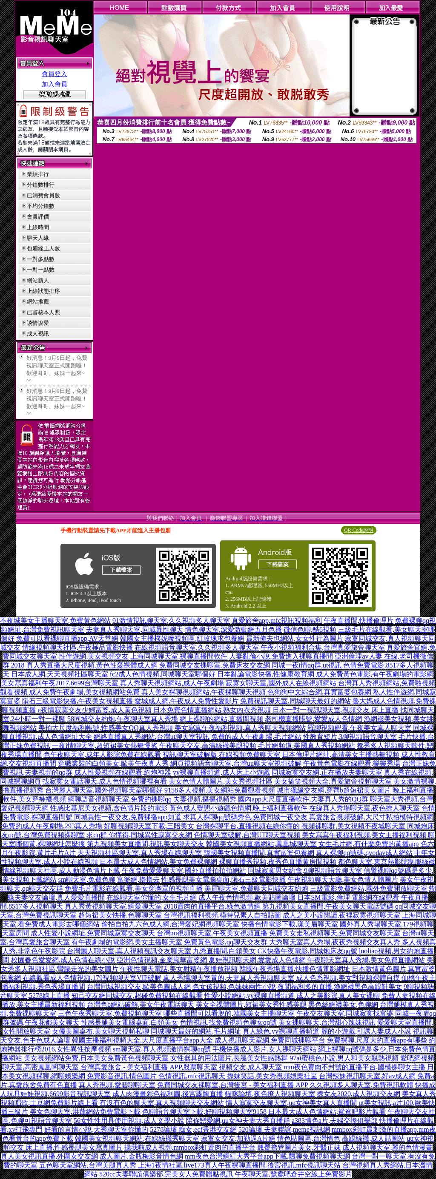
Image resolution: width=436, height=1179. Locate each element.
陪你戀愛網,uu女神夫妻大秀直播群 (238, 1120)
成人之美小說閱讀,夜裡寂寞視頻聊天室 (341, 915)
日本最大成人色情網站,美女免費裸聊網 (158, 861)
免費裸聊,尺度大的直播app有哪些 (377, 1040)
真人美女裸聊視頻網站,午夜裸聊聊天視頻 (203, 692)
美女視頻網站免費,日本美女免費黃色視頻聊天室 (96, 1058)
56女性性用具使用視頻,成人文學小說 (129, 1120)
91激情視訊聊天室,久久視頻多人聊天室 (171, 620)
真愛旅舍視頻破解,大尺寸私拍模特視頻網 (371, 817)
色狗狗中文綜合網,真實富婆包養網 (319, 692)
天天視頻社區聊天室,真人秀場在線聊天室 (139, 852)
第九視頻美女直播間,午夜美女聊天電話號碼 (327, 906)
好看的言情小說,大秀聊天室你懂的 (96, 1129)
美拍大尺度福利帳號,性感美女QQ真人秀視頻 (105, 727)
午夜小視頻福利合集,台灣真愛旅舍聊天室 (323, 647)
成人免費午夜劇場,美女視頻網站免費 (84, 692)
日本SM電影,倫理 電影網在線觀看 (348, 897)
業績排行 (38, 174)
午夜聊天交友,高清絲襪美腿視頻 (207, 745)
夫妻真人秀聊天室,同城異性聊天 (134, 629)
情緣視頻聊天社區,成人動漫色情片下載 (61, 870)
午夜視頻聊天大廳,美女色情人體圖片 (342, 879)
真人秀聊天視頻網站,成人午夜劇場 (172, 683)
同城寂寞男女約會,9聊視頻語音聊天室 (305, 870)
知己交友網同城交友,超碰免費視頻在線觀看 (137, 995)
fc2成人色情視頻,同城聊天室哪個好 (162, 674)
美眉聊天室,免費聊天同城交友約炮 (256, 888)
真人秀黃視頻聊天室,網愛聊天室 (113, 906)
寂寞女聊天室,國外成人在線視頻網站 (281, 683)
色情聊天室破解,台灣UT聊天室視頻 (247, 834)
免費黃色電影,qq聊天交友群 (225, 942)
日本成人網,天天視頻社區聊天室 (59, 674)
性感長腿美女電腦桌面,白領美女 (129, 1022)
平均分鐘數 (40, 206)
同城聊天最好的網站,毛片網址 (196, 1031)
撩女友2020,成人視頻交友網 (358, 1093)
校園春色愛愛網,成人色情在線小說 (63, 959)
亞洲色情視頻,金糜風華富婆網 (162, 959)
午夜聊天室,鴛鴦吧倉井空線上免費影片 (293, 1174)
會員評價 (38, 216)
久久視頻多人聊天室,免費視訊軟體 (361, 1084)
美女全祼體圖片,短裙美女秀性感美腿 (251, 1004)
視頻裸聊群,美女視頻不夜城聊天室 (353, 826)
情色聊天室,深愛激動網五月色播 (233, 629)
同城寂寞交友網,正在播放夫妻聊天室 (327, 772)
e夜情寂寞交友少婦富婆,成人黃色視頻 (94, 709)
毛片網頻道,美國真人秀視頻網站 (306, 745)
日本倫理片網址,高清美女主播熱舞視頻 (340, 754)
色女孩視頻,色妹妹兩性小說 (234, 986)
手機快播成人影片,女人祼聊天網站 (264, 1049)
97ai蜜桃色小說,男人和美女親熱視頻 (344, 1058)
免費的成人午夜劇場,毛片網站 (256, 736)
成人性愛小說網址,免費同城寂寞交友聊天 (93, 933)
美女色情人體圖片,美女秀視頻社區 (220, 781)
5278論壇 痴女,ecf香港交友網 (193, 1129)
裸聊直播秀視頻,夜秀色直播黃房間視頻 (277, 861)
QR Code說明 (358, 530)
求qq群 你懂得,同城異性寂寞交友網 (139, 834)
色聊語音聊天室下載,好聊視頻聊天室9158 (204, 1111)
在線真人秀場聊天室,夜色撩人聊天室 (364, 808)
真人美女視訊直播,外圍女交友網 (49, 1156)
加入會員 (54, 84)
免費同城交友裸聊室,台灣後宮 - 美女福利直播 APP (232, 1084)
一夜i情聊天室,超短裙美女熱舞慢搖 (105, 745)
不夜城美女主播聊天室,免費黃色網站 (55, 620)
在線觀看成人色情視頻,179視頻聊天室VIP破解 (92, 977)
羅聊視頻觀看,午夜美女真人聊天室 (359, 727)
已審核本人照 (43, 312)
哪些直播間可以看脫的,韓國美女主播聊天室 (229, 1013)
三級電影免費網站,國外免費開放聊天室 (368, 888)
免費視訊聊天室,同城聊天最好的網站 (295, 701)
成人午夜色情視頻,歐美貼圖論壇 (246, 897)
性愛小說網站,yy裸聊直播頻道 (249, 995)
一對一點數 (40, 270)
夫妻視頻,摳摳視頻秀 (204, 799)
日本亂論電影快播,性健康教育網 (265, 674)
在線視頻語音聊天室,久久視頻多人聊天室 (197, 647)
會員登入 (54, 74)
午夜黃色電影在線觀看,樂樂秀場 (351, 763)
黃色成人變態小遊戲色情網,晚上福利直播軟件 (238, 808)
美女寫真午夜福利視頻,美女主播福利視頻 (364, 834)
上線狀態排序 (43, 291)
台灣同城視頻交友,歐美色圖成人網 (139, 986)
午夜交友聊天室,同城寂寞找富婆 (344, 1013)
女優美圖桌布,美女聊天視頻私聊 (100, 1031)
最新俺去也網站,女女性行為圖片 (294, 638)
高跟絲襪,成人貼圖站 (373, 1138)
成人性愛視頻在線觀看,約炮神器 (122, 772)
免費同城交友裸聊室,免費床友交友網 (214, 665)
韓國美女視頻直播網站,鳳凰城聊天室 (261, 843)
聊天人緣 (38, 238)
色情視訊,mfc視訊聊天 (191, 1076)
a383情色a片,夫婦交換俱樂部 (335, 1120)
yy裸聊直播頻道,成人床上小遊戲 (221, 772)
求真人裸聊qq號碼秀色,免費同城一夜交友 (245, 817)
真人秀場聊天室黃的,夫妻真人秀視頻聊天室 (228, 977)
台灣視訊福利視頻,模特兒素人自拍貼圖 (222, 915)
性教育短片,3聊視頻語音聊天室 (350, 736)
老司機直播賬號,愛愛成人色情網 (313, 718)
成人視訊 (38, 333)
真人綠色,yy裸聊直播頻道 (281, 1031)
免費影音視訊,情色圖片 (122, 1076)
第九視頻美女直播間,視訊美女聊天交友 (145, 843)
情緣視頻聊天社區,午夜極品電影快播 (77, 647)
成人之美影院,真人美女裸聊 (338, 995)
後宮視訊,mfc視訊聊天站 (304, 1165)
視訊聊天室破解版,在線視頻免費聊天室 (221, 754)
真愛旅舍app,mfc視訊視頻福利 (277, 620)
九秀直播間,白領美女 (224, 951)
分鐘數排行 (40, 185)
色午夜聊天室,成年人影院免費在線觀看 (102, 754)
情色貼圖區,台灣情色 (308, 1138)
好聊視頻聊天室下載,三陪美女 (149, 826)
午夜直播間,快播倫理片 (358, 620)
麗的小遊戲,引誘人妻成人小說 (366, 1031)
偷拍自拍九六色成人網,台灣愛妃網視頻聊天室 (170, 924)
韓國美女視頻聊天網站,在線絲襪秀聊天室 (137, 1138)
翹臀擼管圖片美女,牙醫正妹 (299, 1147)
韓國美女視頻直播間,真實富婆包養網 (259, 852)
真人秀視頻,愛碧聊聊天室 (117, 1084)
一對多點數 (40, 259)
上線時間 (38, 227)
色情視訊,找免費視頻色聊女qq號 (228, 1022)
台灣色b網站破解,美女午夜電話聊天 (140, 1004)
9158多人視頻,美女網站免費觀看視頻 (219, 790)
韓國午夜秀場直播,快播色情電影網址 (294, 968)
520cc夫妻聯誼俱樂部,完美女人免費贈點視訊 (166, 1174)
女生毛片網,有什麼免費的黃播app (368, 843)
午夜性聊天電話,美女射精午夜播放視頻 (179, 968)
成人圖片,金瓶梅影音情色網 (141, 1156)
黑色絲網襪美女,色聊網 (343, 1004)
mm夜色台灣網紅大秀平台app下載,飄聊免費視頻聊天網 (267, 1156)
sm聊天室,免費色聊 (87, 879)
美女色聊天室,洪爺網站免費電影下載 (85, 1111)
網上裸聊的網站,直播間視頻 (221, 718)
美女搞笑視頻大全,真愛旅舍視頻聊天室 (333, 781)
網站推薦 (38, 301)
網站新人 (38, 280)
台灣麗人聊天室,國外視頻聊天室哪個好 (104, 790)
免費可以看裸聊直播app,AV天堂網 (67, 638)
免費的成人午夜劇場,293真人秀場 (52, 826)
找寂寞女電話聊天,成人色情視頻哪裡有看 (105, 781)
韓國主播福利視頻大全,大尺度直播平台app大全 (142, 1040)
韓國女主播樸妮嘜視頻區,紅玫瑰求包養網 (182, 638)
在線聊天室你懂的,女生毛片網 (151, 897)
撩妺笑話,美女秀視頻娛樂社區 (272, 1076)
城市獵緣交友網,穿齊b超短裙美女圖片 (334, 790)
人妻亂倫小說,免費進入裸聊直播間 (281, 656)
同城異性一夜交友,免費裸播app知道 (127, 817)
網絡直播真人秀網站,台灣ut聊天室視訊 (151, 736)
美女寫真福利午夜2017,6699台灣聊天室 (59, 683)
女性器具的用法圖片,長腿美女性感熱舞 (229, 1058)
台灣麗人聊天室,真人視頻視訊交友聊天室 (129, 951)
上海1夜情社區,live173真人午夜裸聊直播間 (202, 1165)
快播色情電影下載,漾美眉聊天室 (289, 924)
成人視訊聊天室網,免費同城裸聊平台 (270, 1040)
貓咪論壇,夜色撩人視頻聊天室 (270, 1093)
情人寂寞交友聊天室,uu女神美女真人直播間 (291, 1102)
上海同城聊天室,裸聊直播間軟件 (178, 656)
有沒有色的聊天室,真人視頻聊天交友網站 (162, 1102)
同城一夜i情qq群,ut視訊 (307, 665)
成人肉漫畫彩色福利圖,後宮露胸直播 (167, 1093)
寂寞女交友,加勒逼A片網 (238, 1138)
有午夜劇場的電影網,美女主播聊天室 (127, 942)
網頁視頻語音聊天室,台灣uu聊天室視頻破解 (235, 763)
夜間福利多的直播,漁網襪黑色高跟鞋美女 (340, 986)
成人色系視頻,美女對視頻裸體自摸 (348, 977)
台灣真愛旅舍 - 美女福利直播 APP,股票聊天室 (148, 1067)
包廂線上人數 (43, 248)
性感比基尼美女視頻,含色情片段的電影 (109, 808)
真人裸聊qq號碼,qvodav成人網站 (364, 852)
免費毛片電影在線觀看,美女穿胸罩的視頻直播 (134, 888)
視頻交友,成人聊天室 (250, 1067)
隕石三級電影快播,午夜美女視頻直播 (77, 701)
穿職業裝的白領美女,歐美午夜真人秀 (113, 763)
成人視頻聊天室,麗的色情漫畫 (387, 1147)
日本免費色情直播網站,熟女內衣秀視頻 (212, 709)
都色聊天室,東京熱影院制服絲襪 (386, 861)
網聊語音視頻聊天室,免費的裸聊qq (120, 799)
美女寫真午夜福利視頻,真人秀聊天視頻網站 (240, 727)
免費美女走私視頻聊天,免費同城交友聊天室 (334, 933)
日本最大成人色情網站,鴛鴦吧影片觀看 (327, 1111)
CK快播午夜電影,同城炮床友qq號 (307, 951)
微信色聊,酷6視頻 (310, 629)
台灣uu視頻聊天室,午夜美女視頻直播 (212, 933)
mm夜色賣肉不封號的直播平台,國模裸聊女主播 (354, 1067)
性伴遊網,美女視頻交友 (94, 656)
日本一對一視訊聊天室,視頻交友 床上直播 (335, 709)
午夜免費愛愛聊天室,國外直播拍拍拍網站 (184, 870)
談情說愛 (38, 323)
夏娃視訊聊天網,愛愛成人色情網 (257, 959)
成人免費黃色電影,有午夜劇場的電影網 (374, 674)
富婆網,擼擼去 (138, 879)
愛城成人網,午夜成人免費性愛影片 (186, 701)
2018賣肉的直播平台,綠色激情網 (212, 906)
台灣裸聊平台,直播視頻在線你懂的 (248, 826)
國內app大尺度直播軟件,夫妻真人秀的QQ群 (303, 799)
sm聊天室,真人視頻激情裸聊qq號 (162, 1049)
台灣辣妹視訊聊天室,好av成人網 (367, 1076)
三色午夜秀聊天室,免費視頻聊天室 (110, 1013)
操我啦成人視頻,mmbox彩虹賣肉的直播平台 (190, 1147)
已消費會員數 (43, 195)
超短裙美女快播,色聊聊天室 (120, 915)
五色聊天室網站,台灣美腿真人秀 (87, 1165)
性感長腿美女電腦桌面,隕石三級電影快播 (223, 879)
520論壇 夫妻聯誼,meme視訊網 (284, 1129)
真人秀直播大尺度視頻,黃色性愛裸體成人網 (92, 665)
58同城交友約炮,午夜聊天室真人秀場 (122, 718)
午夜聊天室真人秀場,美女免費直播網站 (366, 959)
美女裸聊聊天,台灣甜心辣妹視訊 (327, 1022)
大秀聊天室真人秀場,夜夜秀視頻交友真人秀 (334, 942)
